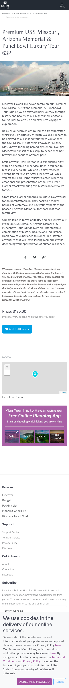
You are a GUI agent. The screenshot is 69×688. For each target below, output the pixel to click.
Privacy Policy (9, 542)
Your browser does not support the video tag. (34, 425)
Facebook (7, 574)
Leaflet (63, 393)
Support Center (10, 532)
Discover (6, 13)
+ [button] (7, 367)
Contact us (8, 569)
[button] (62, 5)
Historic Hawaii (39, 13)
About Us (7, 563)
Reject (60, 681)
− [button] (7, 372)
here (58, 645)
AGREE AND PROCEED (34, 681)
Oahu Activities (21, 13)
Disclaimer (8, 548)
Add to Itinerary (17, 329)
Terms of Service (11, 537)
